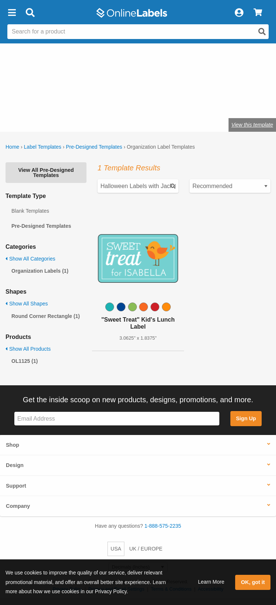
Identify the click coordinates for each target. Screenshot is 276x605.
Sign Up (246, 418)
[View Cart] (258, 13)
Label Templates (42, 147)
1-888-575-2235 (163, 526)
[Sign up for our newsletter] (116, 418)
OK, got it (253, 582)
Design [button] (15, 465)
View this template (252, 125)
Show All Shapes (27, 304)
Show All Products (28, 349)
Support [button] (16, 486)
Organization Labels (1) (39, 271)
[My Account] (239, 12)
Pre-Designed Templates (94, 147)
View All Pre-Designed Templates (46, 172)
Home (12, 147)
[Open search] (262, 31)
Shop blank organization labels (78, 102)
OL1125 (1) (24, 361)
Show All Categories (30, 259)
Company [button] (18, 506)
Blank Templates (30, 211)
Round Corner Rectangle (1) (45, 316)
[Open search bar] (30, 12)
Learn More (211, 582)
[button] (12, 12)
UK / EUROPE (145, 549)
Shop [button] (12, 445)
